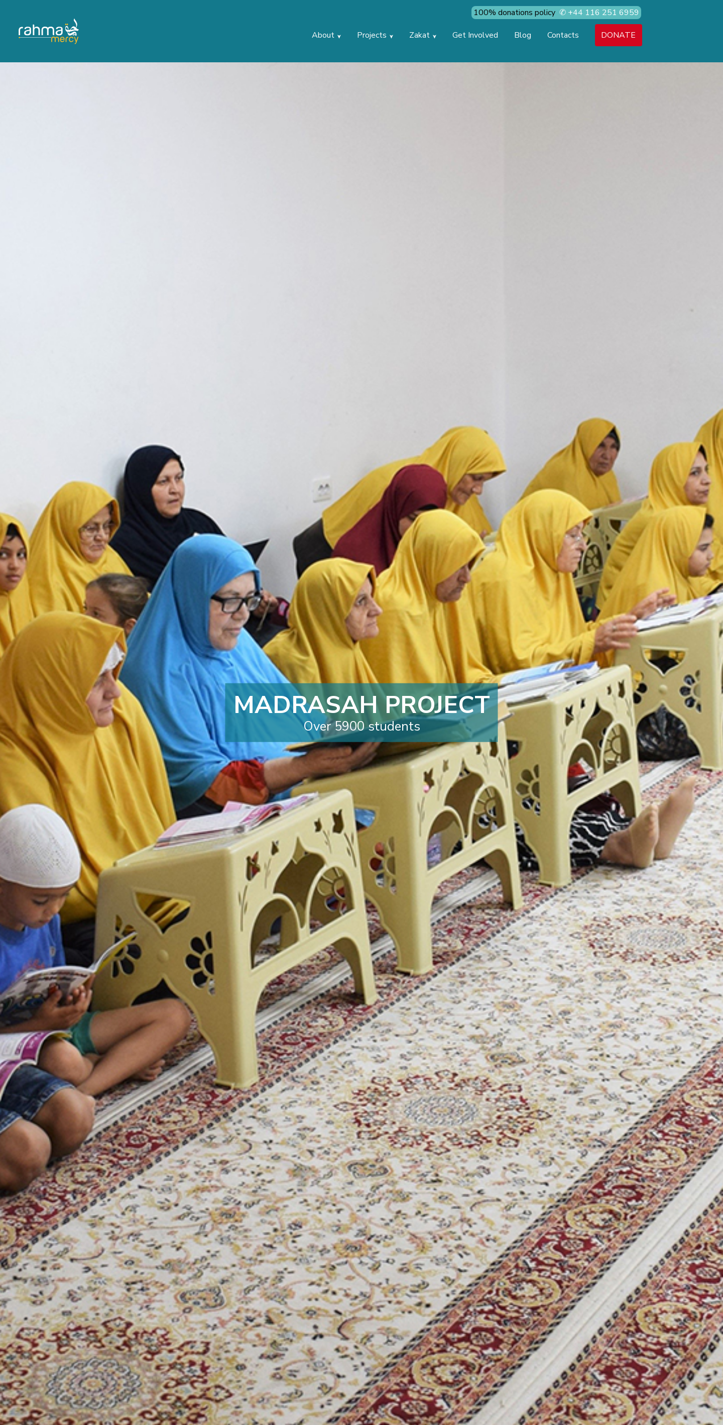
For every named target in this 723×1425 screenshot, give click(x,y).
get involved (475, 35)
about (326, 35)
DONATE (618, 35)
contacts (563, 35)
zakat (422, 35)
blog (522, 35)
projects (375, 35)
